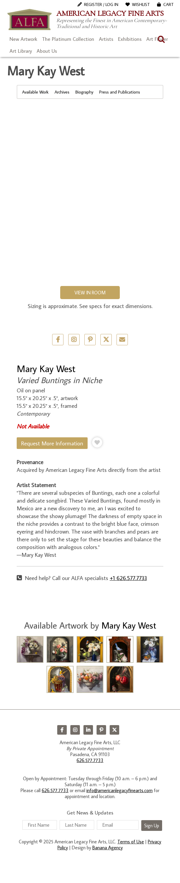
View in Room (90, 293)
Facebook (62, 730)
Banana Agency (107, 848)
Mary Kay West (46, 368)
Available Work (35, 92)
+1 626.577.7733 (128, 578)
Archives (62, 92)
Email (122, 339)
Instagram (75, 730)
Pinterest (101, 730)
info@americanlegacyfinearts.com (119, 790)
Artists (106, 39)
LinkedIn (88, 730)
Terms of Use (130, 842)
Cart (168, 4)
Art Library (21, 51)
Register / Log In (101, 4)
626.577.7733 (90, 760)
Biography (84, 92)
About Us (47, 51)
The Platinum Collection (68, 39)
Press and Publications (119, 92)
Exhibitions (130, 39)
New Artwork (23, 39)
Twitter (106, 339)
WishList (141, 4)
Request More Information (52, 443)
